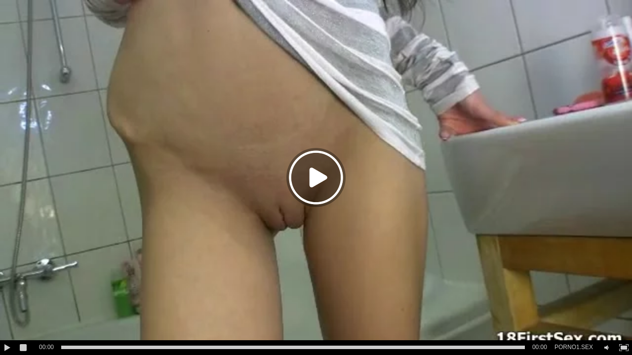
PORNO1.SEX (573, 347)
